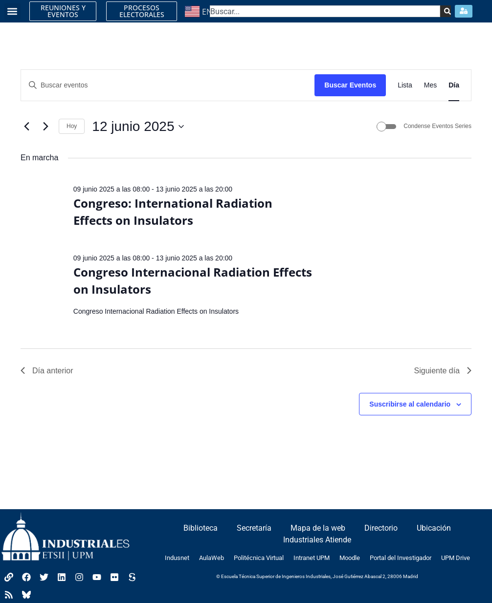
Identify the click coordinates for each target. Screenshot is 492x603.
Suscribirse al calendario (409, 404)
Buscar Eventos (350, 85)
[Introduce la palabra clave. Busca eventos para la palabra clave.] (167, 85)
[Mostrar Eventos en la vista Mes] (430, 85)
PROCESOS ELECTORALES (141, 11)
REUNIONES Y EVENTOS (63, 11)
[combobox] (325, 11)
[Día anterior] (26, 126)
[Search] (445, 11)
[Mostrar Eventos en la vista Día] (453, 85)
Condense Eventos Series (437, 126)
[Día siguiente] (45, 126)
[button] (12, 11)
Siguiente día (442, 370)
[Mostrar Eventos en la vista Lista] (405, 85)
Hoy (72, 126)
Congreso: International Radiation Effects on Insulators (172, 211)
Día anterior (47, 370)
